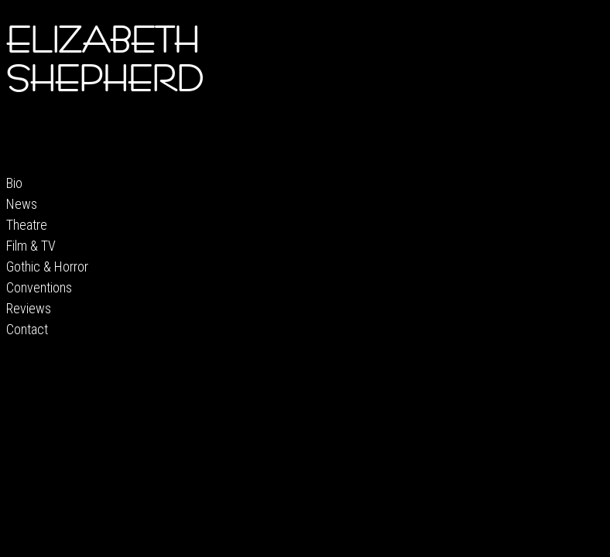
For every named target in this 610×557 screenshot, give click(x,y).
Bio (14, 183)
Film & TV (31, 245)
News (21, 204)
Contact (27, 329)
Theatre (26, 225)
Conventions (39, 287)
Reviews (28, 308)
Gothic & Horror (47, 266)
